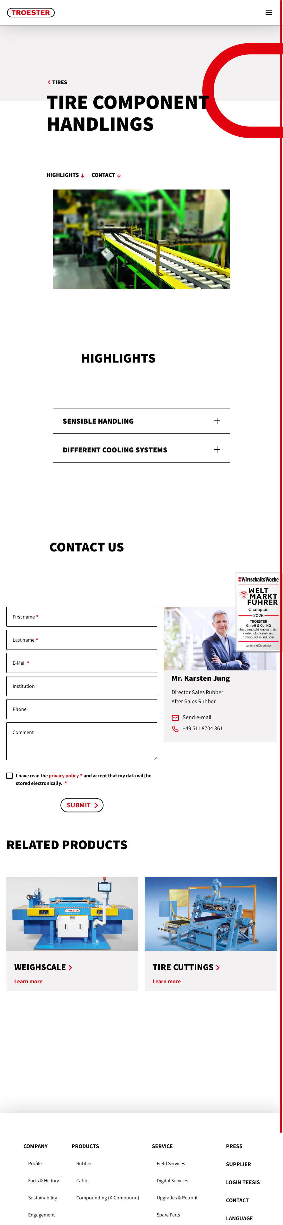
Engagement (41, 1214)
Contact (237, 1200)
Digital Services (172, 1180)
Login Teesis (243, 1182)
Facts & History (43, 1180)
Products (85, 1146)
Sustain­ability (42, 1197)
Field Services (171, 1163)
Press (234, 1146)
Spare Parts (168, 1214)
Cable (82, 1180)
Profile (35, 1163)
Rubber (84, 1163)
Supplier (238, 1164)
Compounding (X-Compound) (107, 1197)
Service (162, 1146)
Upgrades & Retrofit (177, 1197)
